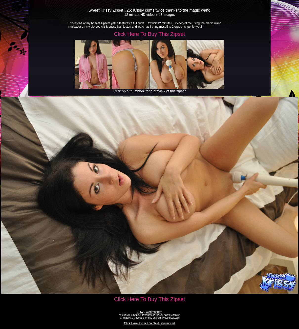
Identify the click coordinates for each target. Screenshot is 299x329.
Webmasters (154, 312)
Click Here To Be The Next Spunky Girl (149, 323)
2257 (140, 312)
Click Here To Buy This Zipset (149, 34)
